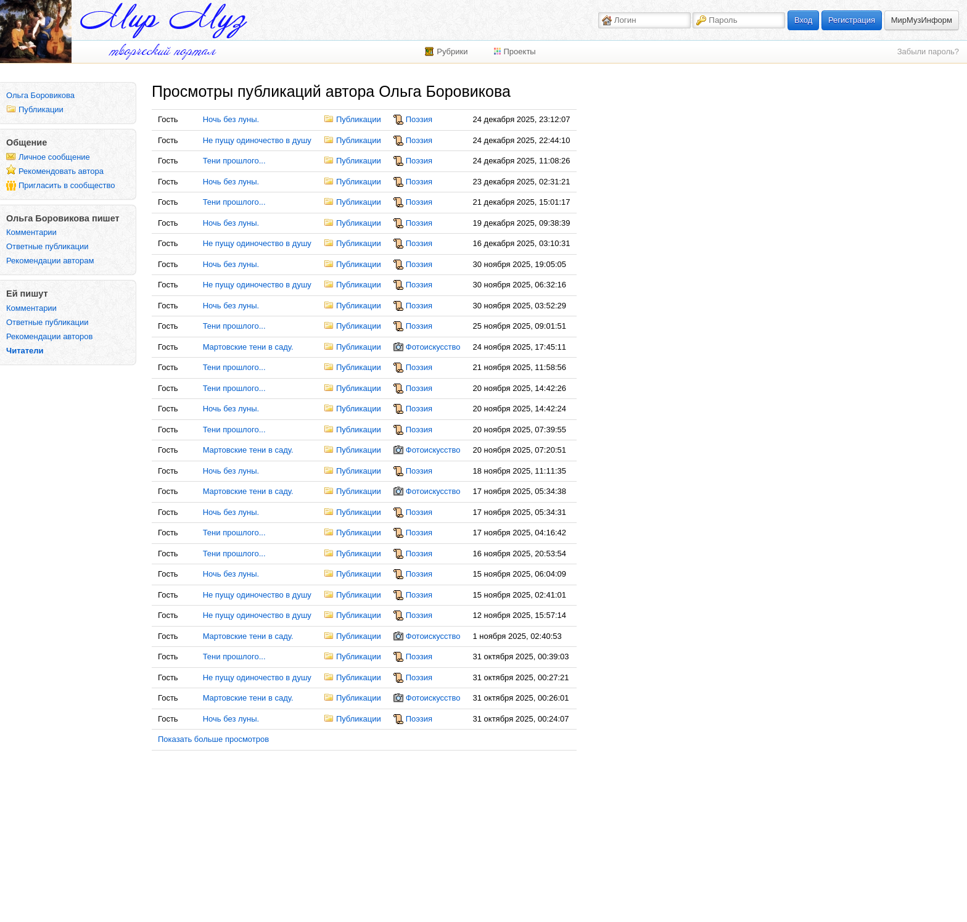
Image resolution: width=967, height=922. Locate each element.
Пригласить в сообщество (67, 185)
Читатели (25, 350)
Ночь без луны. (231, 119)
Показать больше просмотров (213, 739)
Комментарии (31, 232)
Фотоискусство (433, 347)
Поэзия (419, 119)
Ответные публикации (47, 246)
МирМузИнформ (921, 20)
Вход (803, 20)
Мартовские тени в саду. (248, 347)
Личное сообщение (54, 157)
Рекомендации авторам (50, 260)
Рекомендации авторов (49, 336)
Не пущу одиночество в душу (257, 140)
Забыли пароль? (928, 51)
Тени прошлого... (234, 160)
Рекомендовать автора (61, 171)
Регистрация (851, 20)
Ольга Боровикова (40, 95)
